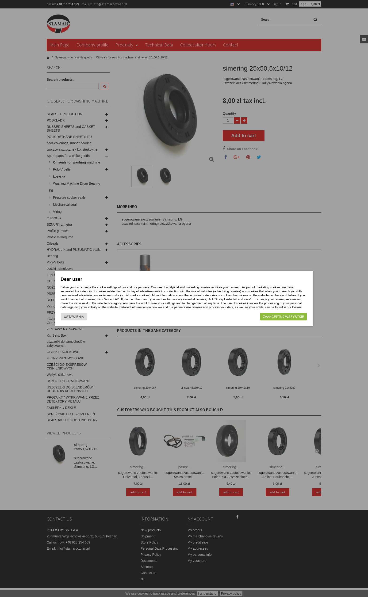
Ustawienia (89, 320)
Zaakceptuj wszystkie (268, 320)
